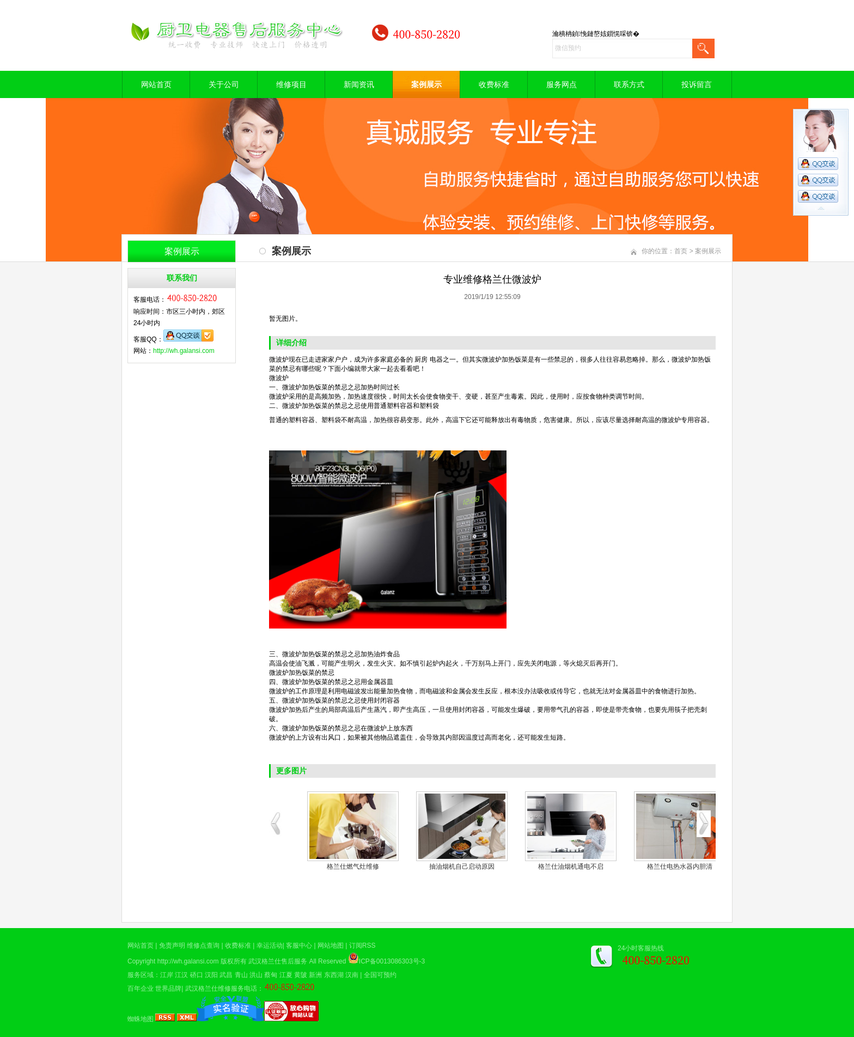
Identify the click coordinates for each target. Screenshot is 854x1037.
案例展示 (426, 84)
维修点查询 (203, 945)
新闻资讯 (359, 84)
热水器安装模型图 (677, 866)
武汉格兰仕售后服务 (277, 961)
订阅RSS (362, 945)
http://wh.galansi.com (184, 351)
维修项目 (291, 84)
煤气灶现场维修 (351, 866)
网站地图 (331, 945)
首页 (680, 251)
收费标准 (494, 84)
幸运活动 (270, 945)
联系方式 (629, 84)
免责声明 (172, 945)
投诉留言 (696, 84)
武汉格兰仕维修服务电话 (221, 988)
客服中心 (299, 945)
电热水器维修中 (568, 866)
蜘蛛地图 (140, 1019)
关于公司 (224, 84)
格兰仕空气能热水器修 (459, 866)
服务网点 (561, 84)
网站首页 (156, 84)
